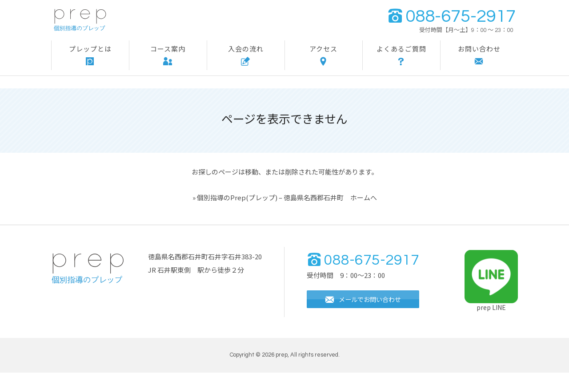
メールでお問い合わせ (366, 301)
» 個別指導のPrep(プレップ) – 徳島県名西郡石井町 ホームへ (284, 197)
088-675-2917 (451, 16)
